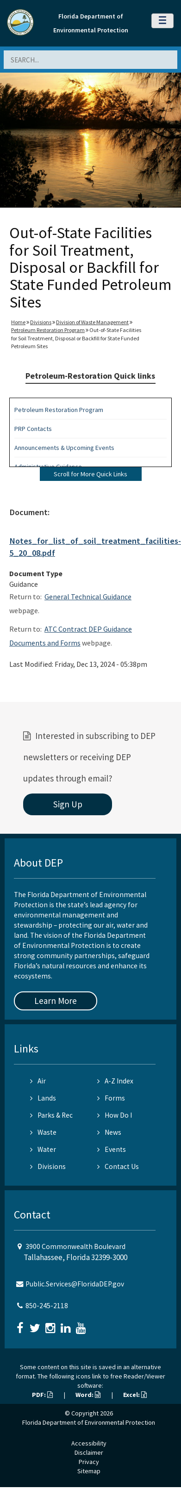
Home (18, 322)
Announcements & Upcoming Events (64, 447)
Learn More (55, 1000)
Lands (43, 1098)
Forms (111, 1098)
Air (38, 1081)
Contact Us (118, 1166)
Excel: (135, 1394)
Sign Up (67, 804)
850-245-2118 (46, 1305)
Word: (87, 1394)
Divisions (40, 322)
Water (43, 1149)
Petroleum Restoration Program (48, 329)
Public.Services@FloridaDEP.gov (74, 1284)
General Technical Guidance (87, 596)
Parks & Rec (51, 1115)
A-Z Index (115, 1081)
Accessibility (88, 1443)
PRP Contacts (33, 428)
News (109, 1132)
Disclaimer (89, 1452)
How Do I (114, 1115)
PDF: (42, 1394)
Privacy (89, 1462)
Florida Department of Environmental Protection (88, 1422)
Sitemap (88, 1471)
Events (111, 1149)
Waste (43, 1132)
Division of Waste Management (92, 322)
